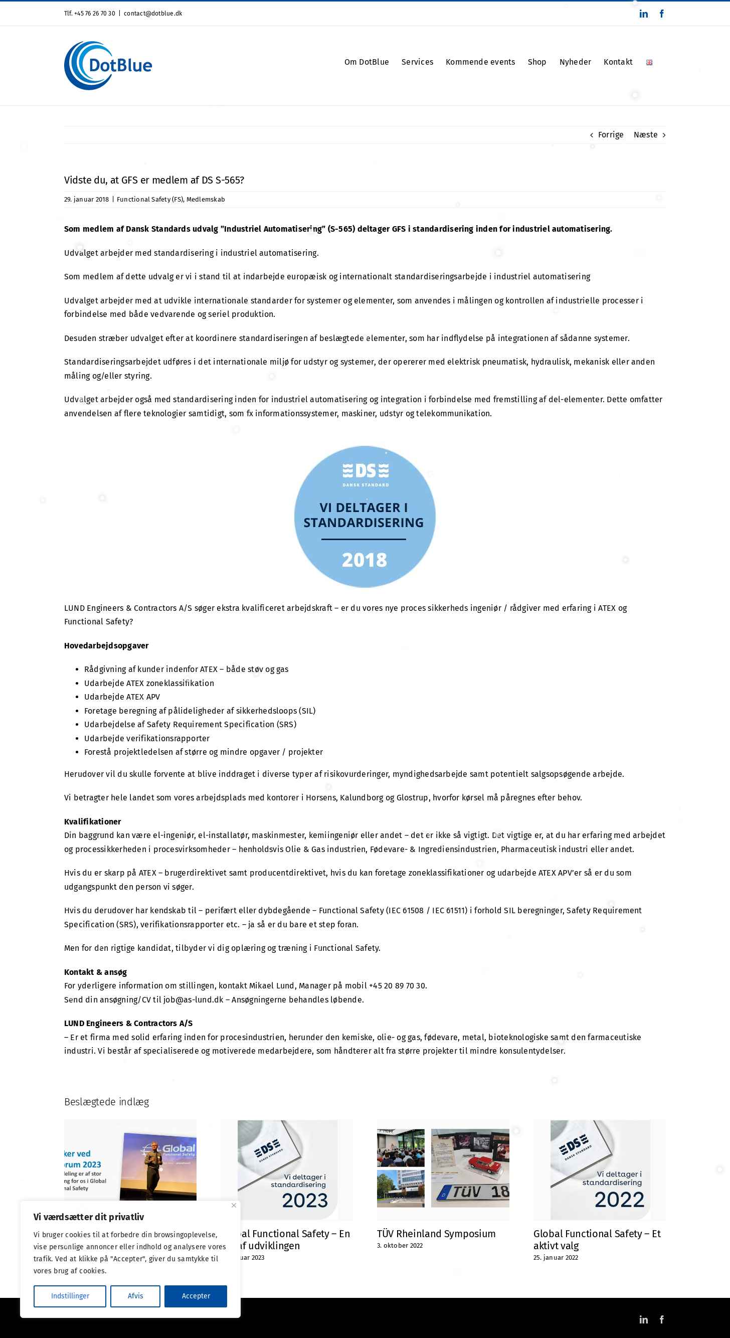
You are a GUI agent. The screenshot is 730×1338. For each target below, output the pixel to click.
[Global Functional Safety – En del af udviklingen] (287, 1124)
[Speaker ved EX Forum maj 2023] (130, 1124)
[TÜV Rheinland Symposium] (443, 1124)
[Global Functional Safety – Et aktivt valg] (599, 1124)
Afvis (135, 1296)
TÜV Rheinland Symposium (436, 1234)
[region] (130, 1259)
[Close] (234, 1205)
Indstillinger (70, 1296)
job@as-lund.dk (193, 1000)
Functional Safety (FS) (150, 199)
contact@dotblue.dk (153, 13)
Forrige (611, 134)
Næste (646, 134)
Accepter (196, 1296)
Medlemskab (206, 199)
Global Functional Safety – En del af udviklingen (285, 1240)
